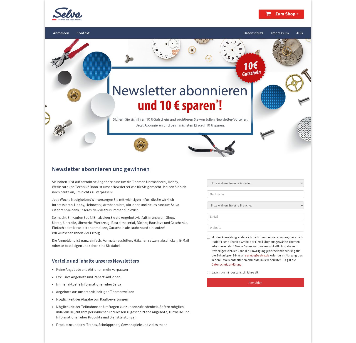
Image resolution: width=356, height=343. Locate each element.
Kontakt (83, 33)
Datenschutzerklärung (227, 264)
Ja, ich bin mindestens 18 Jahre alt (232, 272)
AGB (299, 33)
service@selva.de (257, 255)
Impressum (280, 33)
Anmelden (61, 33)
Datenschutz (254, 33)
